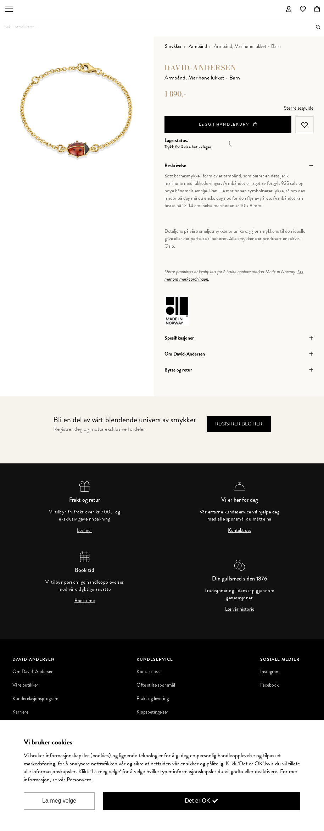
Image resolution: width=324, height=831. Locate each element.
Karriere (20, 712)
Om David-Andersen (33, 671)
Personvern (79, 779)
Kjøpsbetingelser (152, 712)
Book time (84, 600)
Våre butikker (25, 685)
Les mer (84, 530)
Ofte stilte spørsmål (155, 685)
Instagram (270, 671)
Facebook (269, 685)
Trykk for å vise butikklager (187, 147)
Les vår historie (239, 609)
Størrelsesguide (298, 108)
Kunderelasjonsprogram (35, 698)
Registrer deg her (238, 424)
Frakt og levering (152, 698)
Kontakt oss (239, 530)
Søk (318, 27)
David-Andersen (200, 67)
